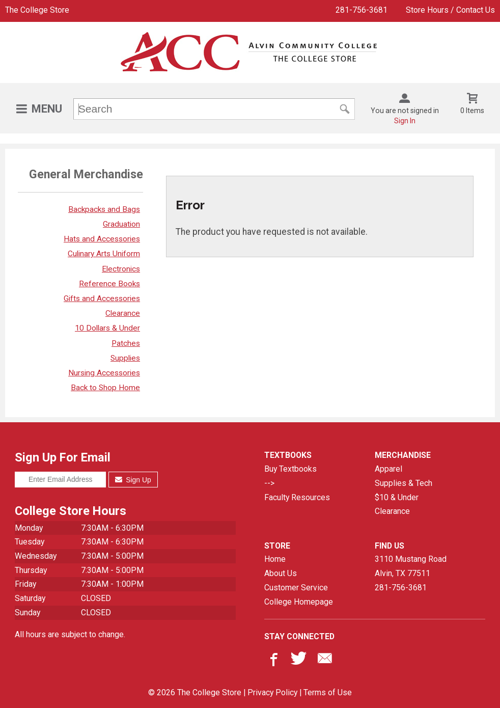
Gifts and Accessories (102, 298)
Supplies (125, 358)
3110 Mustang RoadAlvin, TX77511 (411, 566)
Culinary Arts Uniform (104, 253)
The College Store (37, 10)
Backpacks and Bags (104, 209)
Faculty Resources (297, 497)
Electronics (121, 269)
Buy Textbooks (290, 469)
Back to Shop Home (105, 387)
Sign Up (133, 480)
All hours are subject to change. (70, 634)
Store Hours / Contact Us (450, 10)
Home (275, 559)
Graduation (121, 224)
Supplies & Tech (403, 483)
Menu (47, 108)
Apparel (388, 469)
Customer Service (296, 587)
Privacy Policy (272, 692)
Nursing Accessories (104, 372)
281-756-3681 (361, 10)
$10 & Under (397, 497)
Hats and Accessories (102, 238)
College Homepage (298, 602)
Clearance (122, 313)
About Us (280, 573)
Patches (126, 343)
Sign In (404, 121)
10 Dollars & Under (107, 328)
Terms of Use (327, 692)
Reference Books (109, 283)
